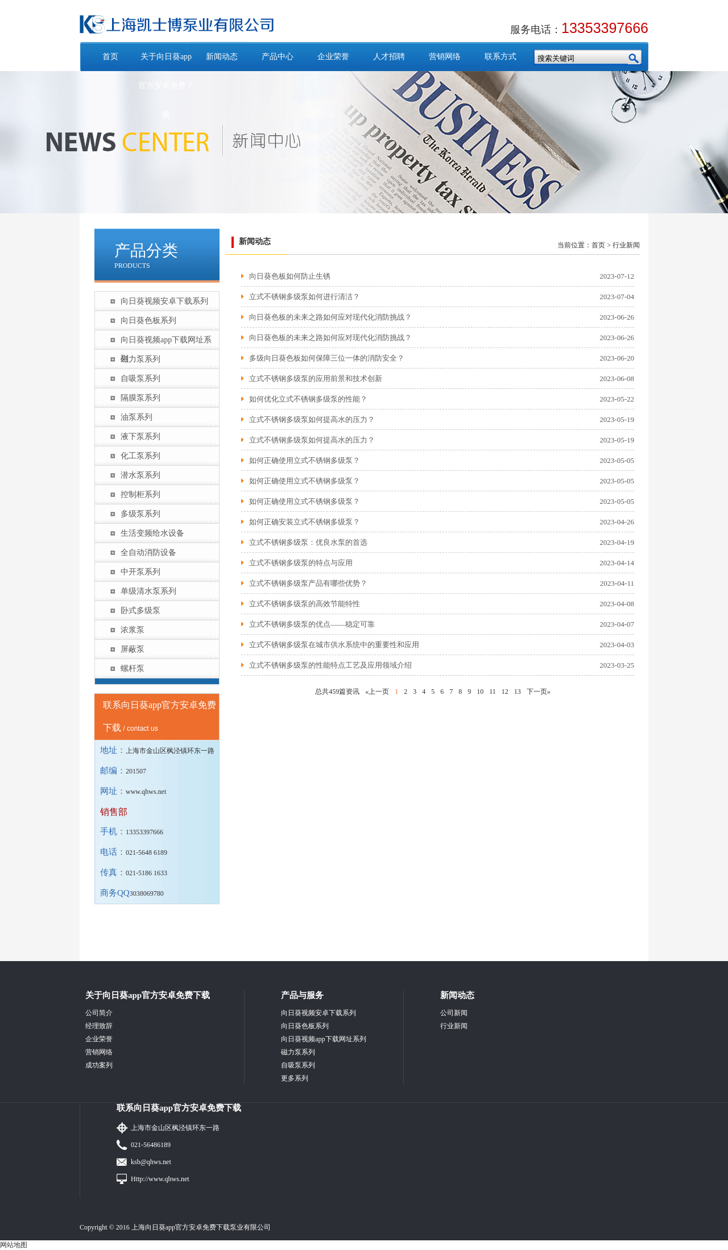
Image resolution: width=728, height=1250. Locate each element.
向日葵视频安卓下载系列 (164, 301)
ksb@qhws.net (151, 1162)
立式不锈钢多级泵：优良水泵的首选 (308, 542)
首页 (110, 56)
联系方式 (500, 56)
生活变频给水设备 (152, 533)
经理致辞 (99, 1026)
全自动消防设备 (148, 552)
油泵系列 (136, 417)
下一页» (539, 692)
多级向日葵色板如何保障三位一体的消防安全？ (326, 358)
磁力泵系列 (140, 359)
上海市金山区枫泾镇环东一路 (175, 1128)
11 (492, 692)
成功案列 (99, 1065)
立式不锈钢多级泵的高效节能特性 (304, 603)
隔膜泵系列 (140, 398)
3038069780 (147, 893)
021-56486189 (151, 1145)
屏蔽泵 (132, 649)
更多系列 (294, 1078)
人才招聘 (389, 56)
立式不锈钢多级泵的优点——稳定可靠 (312, 624)
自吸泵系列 (140, 378)
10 (480, 692)
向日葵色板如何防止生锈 (289, 276)
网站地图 (13, 1245)
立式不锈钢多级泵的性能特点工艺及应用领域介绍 (330, 665)
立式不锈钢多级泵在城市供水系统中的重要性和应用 (334, 644)
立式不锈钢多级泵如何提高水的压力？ (312, 419)
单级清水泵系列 (148, 591)
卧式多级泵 (140, 610)
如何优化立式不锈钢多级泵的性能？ (308, 399)
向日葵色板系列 (148, 320)
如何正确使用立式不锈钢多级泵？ (304, 460)
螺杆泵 (132, 668)
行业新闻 (626, 245)
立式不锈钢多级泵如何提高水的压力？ (312, 440)
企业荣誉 (333, 56)
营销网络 (445, 56)
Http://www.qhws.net (160, 1179)
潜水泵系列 (140, 475)
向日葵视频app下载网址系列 (166, 342)
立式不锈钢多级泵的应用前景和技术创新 (315, 378)
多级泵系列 (140, 514)
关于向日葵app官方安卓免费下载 (166, 85)
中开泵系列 (140, 572)
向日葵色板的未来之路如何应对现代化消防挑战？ (330, 317)
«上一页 (377, 692)
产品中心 (277, 56)
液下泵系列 (140, 436)
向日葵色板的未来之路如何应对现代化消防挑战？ (330, 337)
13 (517, 692)
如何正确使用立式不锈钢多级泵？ (304, 481)
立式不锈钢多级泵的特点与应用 (301, 562)
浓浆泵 (132, 630)
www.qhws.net (146, 792)
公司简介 (99, 1013)
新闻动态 (222, 56)
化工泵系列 (140, 456)
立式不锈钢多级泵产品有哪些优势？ (308, 583)
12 (505, 692)
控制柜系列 (140, 494)
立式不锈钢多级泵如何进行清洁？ (304, 296)
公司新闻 (454, 1013)
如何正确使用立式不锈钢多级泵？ (304, 501)
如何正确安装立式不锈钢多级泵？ (304, 522)
